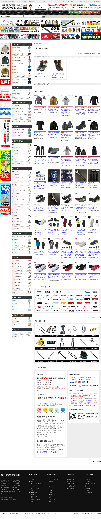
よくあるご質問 (88, 1)
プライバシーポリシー (47, 452)
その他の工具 (15, 228)
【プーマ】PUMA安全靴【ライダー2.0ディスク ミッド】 (67, 276)
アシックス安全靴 (17, 267)
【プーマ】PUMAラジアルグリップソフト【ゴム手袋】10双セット (67, 231)
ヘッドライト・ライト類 (18, 246)
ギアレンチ (15, 209)
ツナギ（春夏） (16, 105)
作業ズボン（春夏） (17, 50)
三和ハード (52, 481)
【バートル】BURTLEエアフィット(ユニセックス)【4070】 (94, 109)
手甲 (13, 310)
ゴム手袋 (14, 303)
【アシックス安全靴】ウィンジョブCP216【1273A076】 (94, 207)
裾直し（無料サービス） (18, 336)
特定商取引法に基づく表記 (81, 405)
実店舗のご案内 (14, 513)
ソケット (14, 187)
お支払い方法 (83, 379)
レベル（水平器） (17, 193)
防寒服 (14, 69)
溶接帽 (14, 252)
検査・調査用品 (16, 225)
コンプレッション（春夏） (19, 76)
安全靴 (61, 12)
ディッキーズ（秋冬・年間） (19, 114)
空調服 (14, 66)
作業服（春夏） (7, 12)
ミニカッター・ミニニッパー (19, 199)
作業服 (33, 479)
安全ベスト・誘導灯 (17, 249)
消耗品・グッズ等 (35, 499)
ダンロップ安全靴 (17, 282)
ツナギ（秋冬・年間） (18, 108)
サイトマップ (79, 1)
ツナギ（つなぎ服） (36, 483)
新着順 (98, 54)
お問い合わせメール (53, 423)
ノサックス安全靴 (17, 276)
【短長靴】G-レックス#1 (41, 74)
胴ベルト (14, 156)
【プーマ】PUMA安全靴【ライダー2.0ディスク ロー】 (81, 276)
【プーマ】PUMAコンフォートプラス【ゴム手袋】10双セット (80, 231)
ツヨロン (51, 490)
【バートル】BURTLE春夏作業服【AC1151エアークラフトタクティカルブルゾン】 (67, 135)
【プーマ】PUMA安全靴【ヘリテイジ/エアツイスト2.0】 (67, 207)
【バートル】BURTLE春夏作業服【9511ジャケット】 (53, 134)
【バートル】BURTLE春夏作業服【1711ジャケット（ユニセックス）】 (53, 109)
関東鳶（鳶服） (16, 93)
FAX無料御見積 (71, 486)
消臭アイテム (15, 321)
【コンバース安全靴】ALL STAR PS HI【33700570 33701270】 (54, 231)
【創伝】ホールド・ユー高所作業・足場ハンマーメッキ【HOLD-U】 (94, 184)
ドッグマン (52, 488)
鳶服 (34, 12)
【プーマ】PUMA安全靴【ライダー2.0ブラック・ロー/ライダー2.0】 (40, 207)
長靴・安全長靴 (16, 289)
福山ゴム (39, 43)
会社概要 (62, 1)
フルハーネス (15, 153)
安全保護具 (34, 492)
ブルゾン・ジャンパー (18, 129)
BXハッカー (15, 171)
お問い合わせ (97, 1)
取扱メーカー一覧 (96, 317)
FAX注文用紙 (70, 488)
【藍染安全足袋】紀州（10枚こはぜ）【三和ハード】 (67, 184)
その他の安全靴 (16, 285)
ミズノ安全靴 (15, 260)
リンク (54, 513)
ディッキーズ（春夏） (18, 111)
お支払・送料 (70, 1)
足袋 (13, 97)
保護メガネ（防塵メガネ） (19, 236)
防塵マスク (15, 239)
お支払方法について (90, 483)
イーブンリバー (53, 486)
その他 (14, 324)
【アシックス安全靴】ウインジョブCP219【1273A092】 (94, 276)
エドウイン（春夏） (17, 118)
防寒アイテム (15, 73)
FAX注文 (39, 421)
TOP (35, 43)
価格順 (94, 54)
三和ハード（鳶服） (17, 90)
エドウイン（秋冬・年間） (19, 121)
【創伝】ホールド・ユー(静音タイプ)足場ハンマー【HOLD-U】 (81, 184)
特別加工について (89, 488)
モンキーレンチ (16, 206)
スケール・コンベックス (18, 190)
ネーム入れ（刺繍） (17, 333)
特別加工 (33, 501)
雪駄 (13, 292)
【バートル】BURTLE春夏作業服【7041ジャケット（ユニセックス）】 (40, 109)
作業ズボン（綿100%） (18, 63)
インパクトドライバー (18, 177)
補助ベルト (15, 160)
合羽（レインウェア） (18, 82)
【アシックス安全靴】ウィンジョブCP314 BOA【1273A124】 (53, 159)
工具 (32, 490)
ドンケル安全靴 (16, 279)
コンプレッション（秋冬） (19, 79)
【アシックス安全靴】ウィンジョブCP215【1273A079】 (40, 231)
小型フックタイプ (17, 147)
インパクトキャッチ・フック (19, 181)
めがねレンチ (15, 212)
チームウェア (34, 486)
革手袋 (14, 300)
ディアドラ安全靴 (17, 270)
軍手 (13, 306)
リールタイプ (15, 150)
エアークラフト (20, 12)
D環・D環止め (16, 163)
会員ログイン (70, 481)
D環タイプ (15, 144)
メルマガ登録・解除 (72, 483)
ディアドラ (52, 501)
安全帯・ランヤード (47, 12)
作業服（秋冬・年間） (18, 54)
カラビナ (14, 184)
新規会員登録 (70, 479)
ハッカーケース (16, 174)
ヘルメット (15, 242)
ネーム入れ (84, 400)
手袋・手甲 (34, 497)
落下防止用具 (15, 218)
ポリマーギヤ (52, 494)
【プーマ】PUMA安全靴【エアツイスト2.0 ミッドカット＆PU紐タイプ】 (40, 276)
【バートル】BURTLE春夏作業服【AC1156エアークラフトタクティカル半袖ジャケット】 (67, 110)
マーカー (14, 318)
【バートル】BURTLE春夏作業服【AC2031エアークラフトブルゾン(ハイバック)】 (81, 160)
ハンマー (14, 215)
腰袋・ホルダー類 (17, 221)
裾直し (89, 400)
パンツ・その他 (16, 135)
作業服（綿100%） (17, 60)
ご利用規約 (87, 481)
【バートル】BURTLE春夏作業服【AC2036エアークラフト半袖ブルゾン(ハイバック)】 (67, 160)
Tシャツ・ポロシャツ (17, 132)
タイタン (51, 492)
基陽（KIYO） (52, 497)
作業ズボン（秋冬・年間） (19, 57)
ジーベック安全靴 (17, 273)
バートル (51, 483)
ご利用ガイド (88, 479)
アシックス (52, 499)
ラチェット (15, 203)
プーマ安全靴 (15, 263)
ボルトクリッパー (17, 196)
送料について (88, 486)
